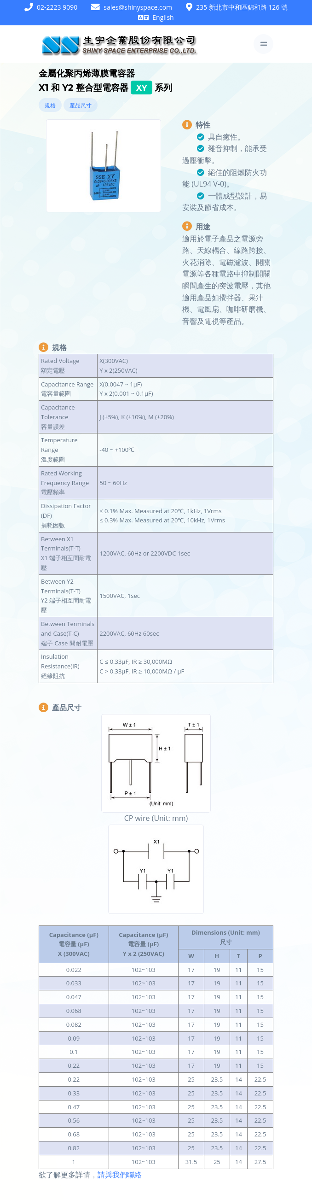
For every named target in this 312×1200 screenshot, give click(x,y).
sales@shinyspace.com (138, 7)
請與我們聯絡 (120, 1175)
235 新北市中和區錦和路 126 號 (242, 7)
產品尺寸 (80, 105)
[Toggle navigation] (263, 44)
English (162, 17)
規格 (50, 105)
